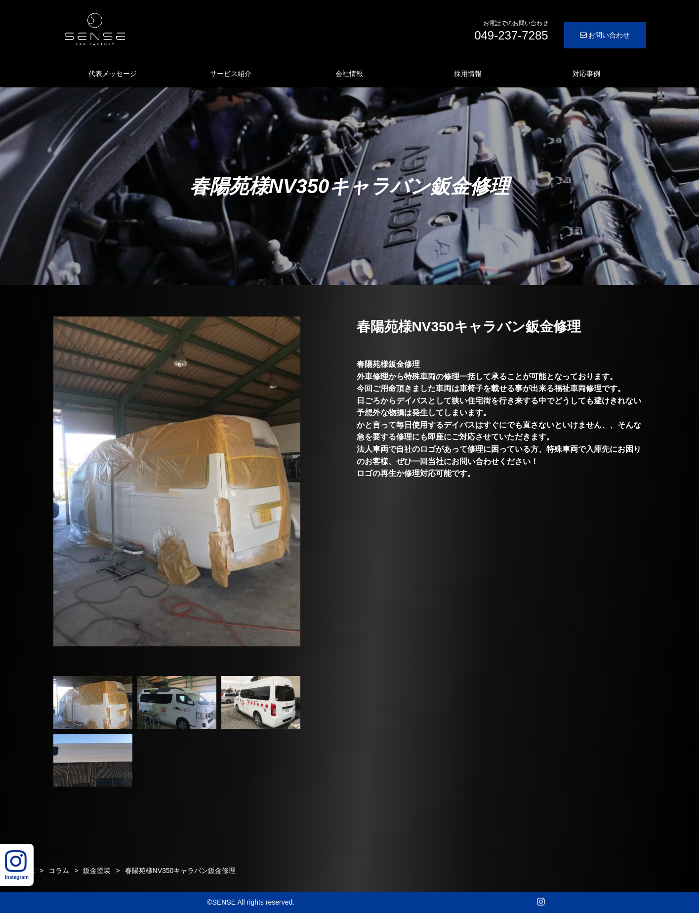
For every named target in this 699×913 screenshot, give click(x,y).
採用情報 (468, 74)
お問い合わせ (605, 35)
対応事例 (586, 74)
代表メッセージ (112, 74)
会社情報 (349, 74)
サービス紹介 (230, 74)
